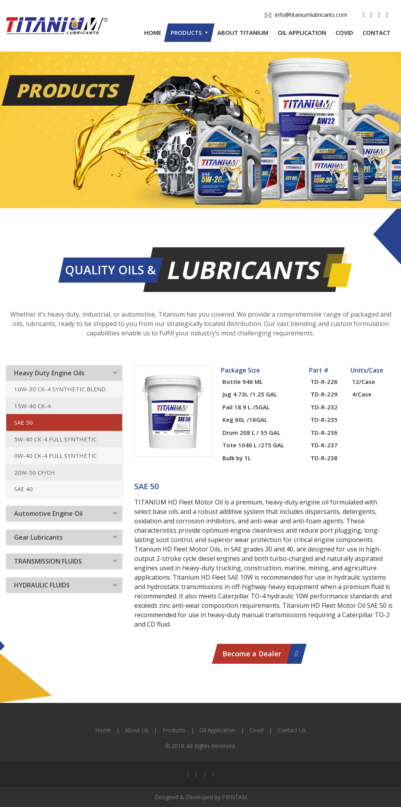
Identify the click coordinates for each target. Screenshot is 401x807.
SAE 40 (23, 489)
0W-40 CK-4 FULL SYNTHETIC (55, 455)
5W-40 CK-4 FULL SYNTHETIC (55, 439)
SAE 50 (23, 422)
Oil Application (302, 32)
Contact (376, 32)
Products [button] (187, 32)
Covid (344, 32)
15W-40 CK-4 (32, 406)
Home (152, 32)
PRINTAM (234, 797)
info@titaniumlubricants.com (306, 14)
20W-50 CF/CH (34, 472)
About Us (136, 730)
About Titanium (242, 32)
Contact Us (292, 730)
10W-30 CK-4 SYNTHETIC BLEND (60, 389)
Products (174, 730)
